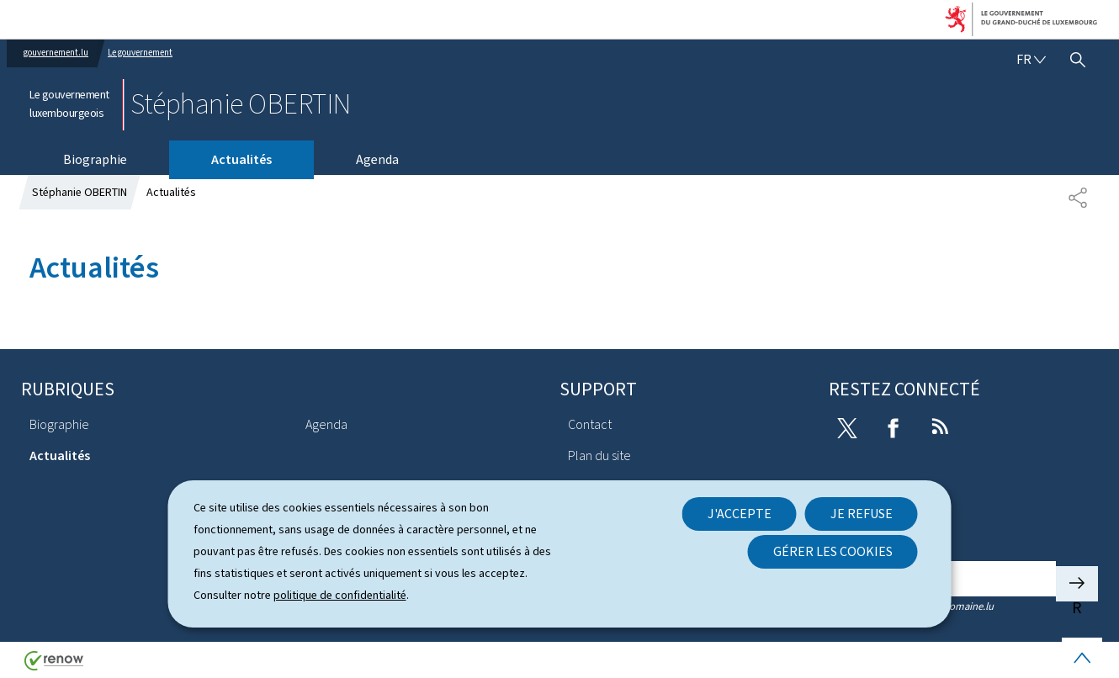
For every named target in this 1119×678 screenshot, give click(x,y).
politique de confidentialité (339, 595)
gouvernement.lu (56, 52)
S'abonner (1077, 583)
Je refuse (861, 513)
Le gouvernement (140, 52)
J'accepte (740, 513)
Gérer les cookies (833, 551)
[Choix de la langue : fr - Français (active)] (1031, 59)
